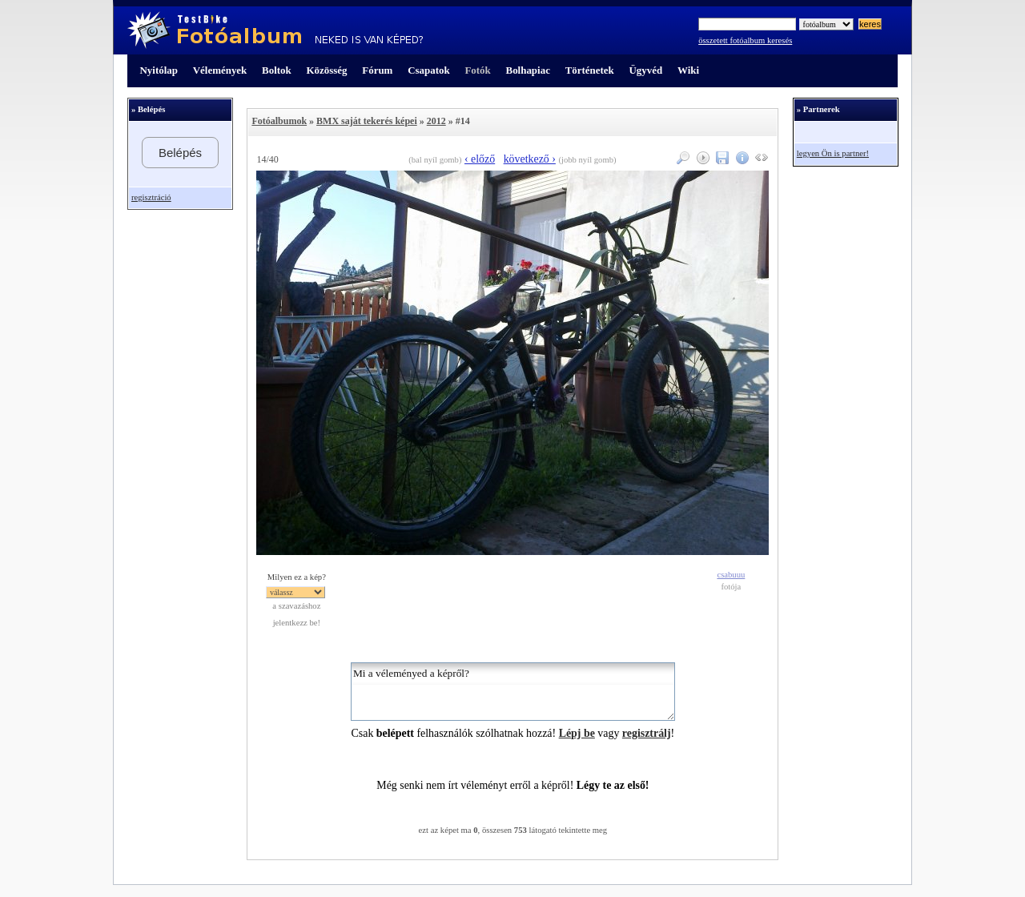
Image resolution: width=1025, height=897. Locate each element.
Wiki (688, 70)
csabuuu (731, 574)
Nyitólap (159, 70)
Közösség (327, 70)
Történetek (589, 70)
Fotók (477, 70)
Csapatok (428, 70)
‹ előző (479, 159)
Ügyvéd (645, 70)
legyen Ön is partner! (833, 153)
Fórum (377, 70)
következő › (530, 159)
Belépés (180, 152)
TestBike (275, 30)
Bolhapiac (528, 70)
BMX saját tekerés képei (366, 121)
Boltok (276, 70)
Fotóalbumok (279, 121)
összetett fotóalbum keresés (745, 40)
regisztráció (151, 197)
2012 (436, 121)
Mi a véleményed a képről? (513, 691)
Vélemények (220, 70)
